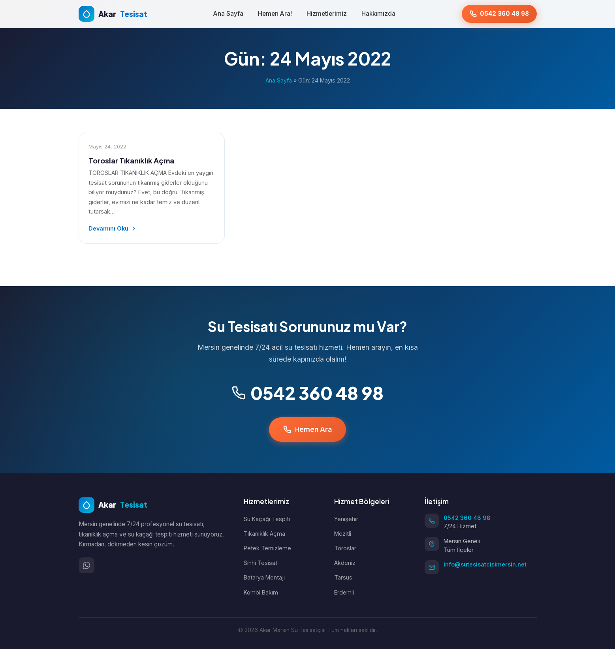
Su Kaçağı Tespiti (267, 519)
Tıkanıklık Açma (264, 533)
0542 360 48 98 (307, 392)
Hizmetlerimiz (327, 13)
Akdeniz (344, 562)
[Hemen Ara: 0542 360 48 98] (499, 14)
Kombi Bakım (261, 592)
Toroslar (345, 548)
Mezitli (342, 533)
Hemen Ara (307, 429)
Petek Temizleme (267, 548)
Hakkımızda (378, 13)
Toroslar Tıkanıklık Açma (131, 160)
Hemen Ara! (275, 13)
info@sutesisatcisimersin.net (485, 564)
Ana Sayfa (228, 13)
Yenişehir (346, 519)
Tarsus (343, 577)
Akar (113, 505)
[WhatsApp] (86, 565)
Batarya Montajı (264, 577)
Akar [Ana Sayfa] (113, 14)
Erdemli (344, 592)
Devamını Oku (112, 228)
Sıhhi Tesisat (260, 562)
